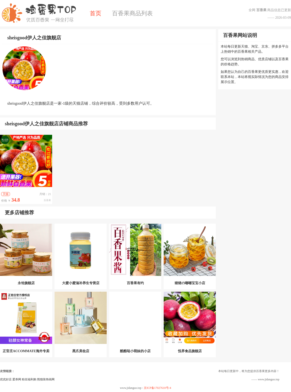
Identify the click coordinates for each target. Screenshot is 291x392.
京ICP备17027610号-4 (157, 388)
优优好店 (6, 379)
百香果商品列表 (132, 13)
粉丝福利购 (29, 379)
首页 (95, 13)
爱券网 (16, 379)
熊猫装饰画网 (46, 379)
